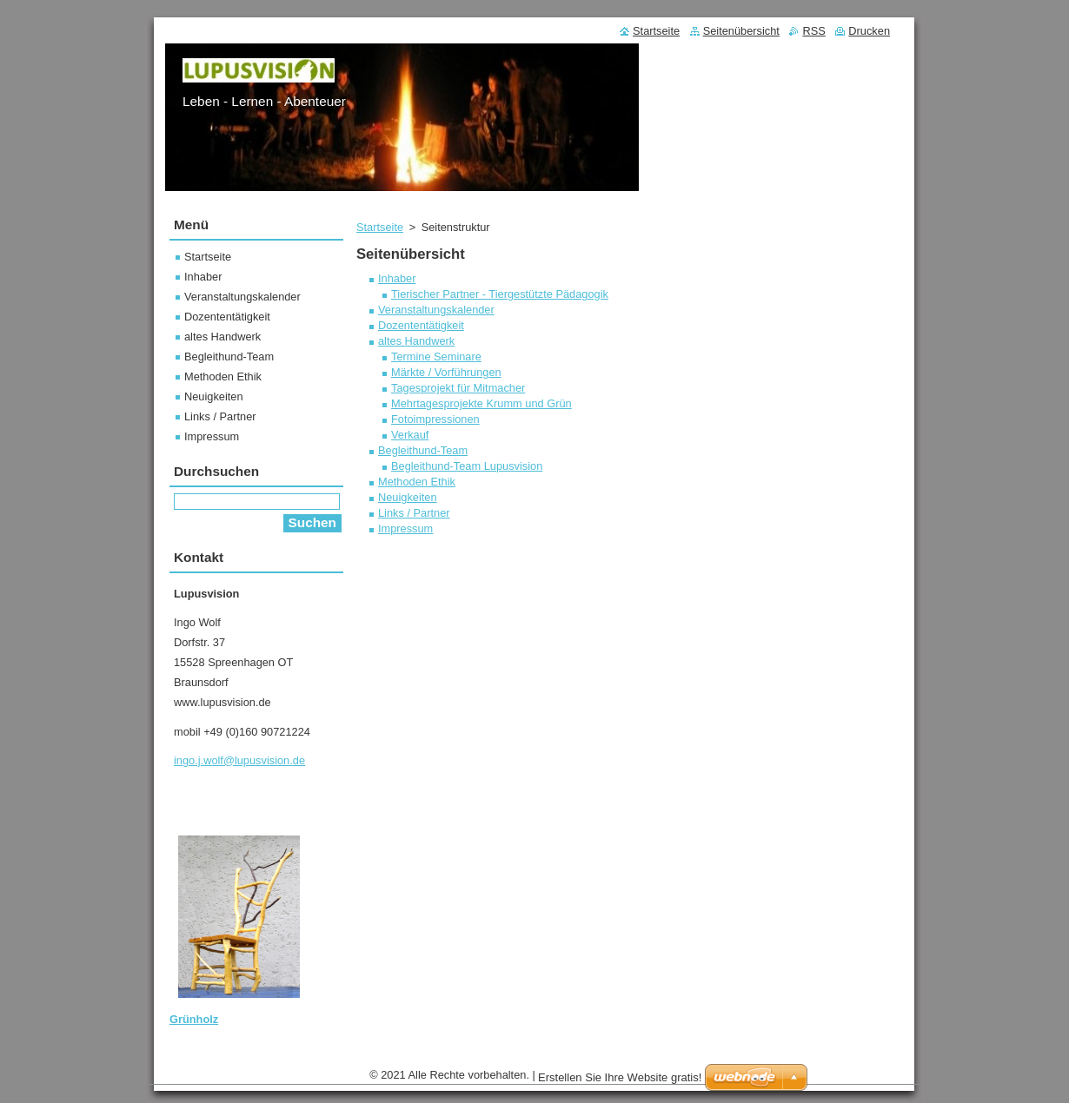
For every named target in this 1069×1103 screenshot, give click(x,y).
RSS (813, 30)
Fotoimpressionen (435, 419)
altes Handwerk (416, 340)
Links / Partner (414, 512)
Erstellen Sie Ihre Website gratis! (619, 1077)
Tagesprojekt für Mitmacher (458, 387)
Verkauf (409, 434)
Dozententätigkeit (421, 325)
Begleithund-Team (423, 450)
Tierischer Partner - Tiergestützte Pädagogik (499, 294)
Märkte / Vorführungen (446, 372)
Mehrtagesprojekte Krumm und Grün (481, 403)
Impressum (405, 528)
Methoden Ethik (416, 481)
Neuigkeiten (407, 497)
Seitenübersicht (741, 30)
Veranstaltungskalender (436, 309)
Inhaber (396, 278)
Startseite (379, 227)
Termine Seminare (436, 356)
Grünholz (193, 1019)
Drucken (869, 30)
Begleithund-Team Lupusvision (466, 465)
